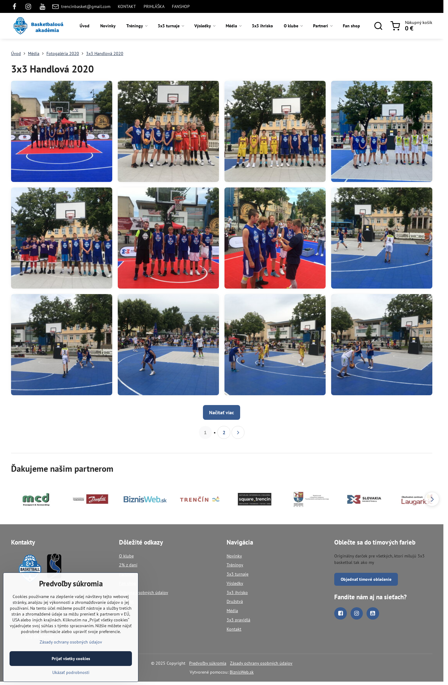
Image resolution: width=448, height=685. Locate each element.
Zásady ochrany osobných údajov (261, 663)
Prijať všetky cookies (71, 661)
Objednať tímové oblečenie (366, 579)
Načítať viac (221, 412)
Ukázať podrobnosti (70, 675)
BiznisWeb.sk (242, 672)
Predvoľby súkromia (207, 663)
